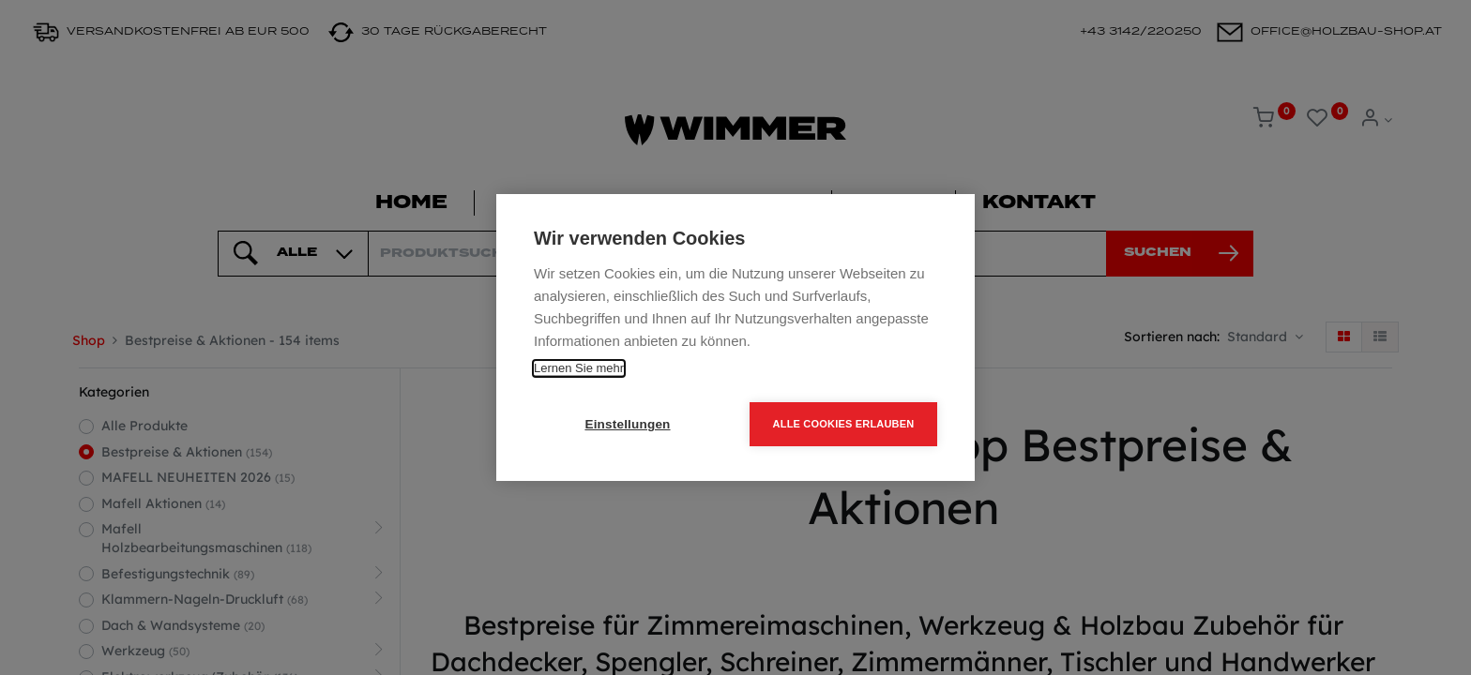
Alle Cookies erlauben (844, 423)
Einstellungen (627, 424)
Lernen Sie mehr (579, 368)
